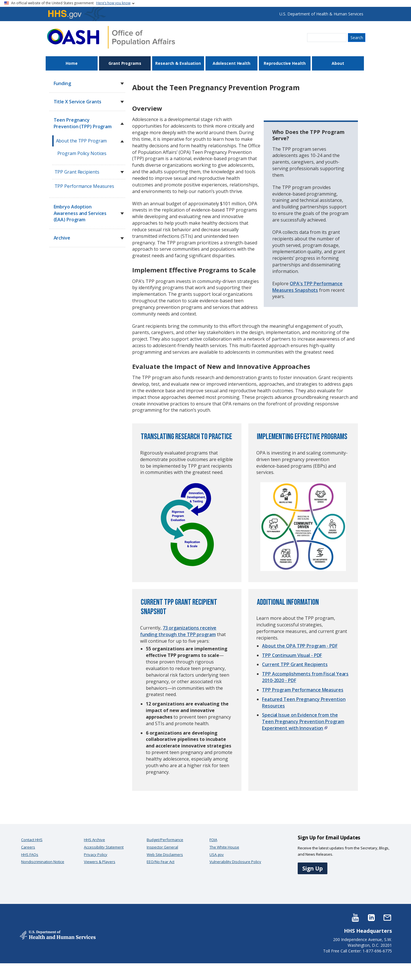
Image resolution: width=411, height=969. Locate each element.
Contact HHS (32, 839)
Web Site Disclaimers (165, 854)
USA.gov (216, 854)
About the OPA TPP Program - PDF (300, 646)
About (338, 63)
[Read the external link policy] (325, 728)
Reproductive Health (284, 63)
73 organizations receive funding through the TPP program (178, 631)
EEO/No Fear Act (160, 861)
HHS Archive (94, 839)
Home (72, 63)
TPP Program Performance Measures (302, 690)
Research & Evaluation (178, 63)
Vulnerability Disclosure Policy (235, 861)
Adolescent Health (231, 63)
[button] (122, 84)
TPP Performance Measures (84, 186)
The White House (224, 847)
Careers (28, 847)
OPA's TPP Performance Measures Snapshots (307, 286)
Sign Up (312, 868)
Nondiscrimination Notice (42, 861)
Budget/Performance (165, 839)
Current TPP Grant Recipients (295, 664)
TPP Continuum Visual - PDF (292, 655)
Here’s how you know (113, 3)
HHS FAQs (29, 854)
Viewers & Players (99, 861)
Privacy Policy (95, 854)
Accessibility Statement (104, 847)
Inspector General (162, 847)
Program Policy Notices (82, 153)
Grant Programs (124, 63)
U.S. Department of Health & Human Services (321, 14)
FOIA (213, 839)
